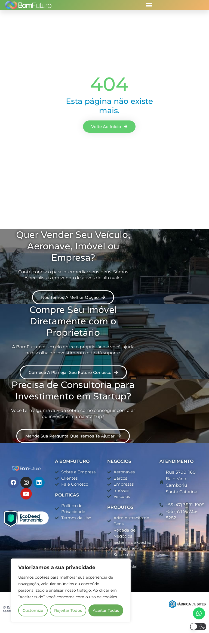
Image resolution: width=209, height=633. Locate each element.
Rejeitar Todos (68, 610)
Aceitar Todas (106, 610)
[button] (149, 5)
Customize (33, 610)
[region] (71, 590)
